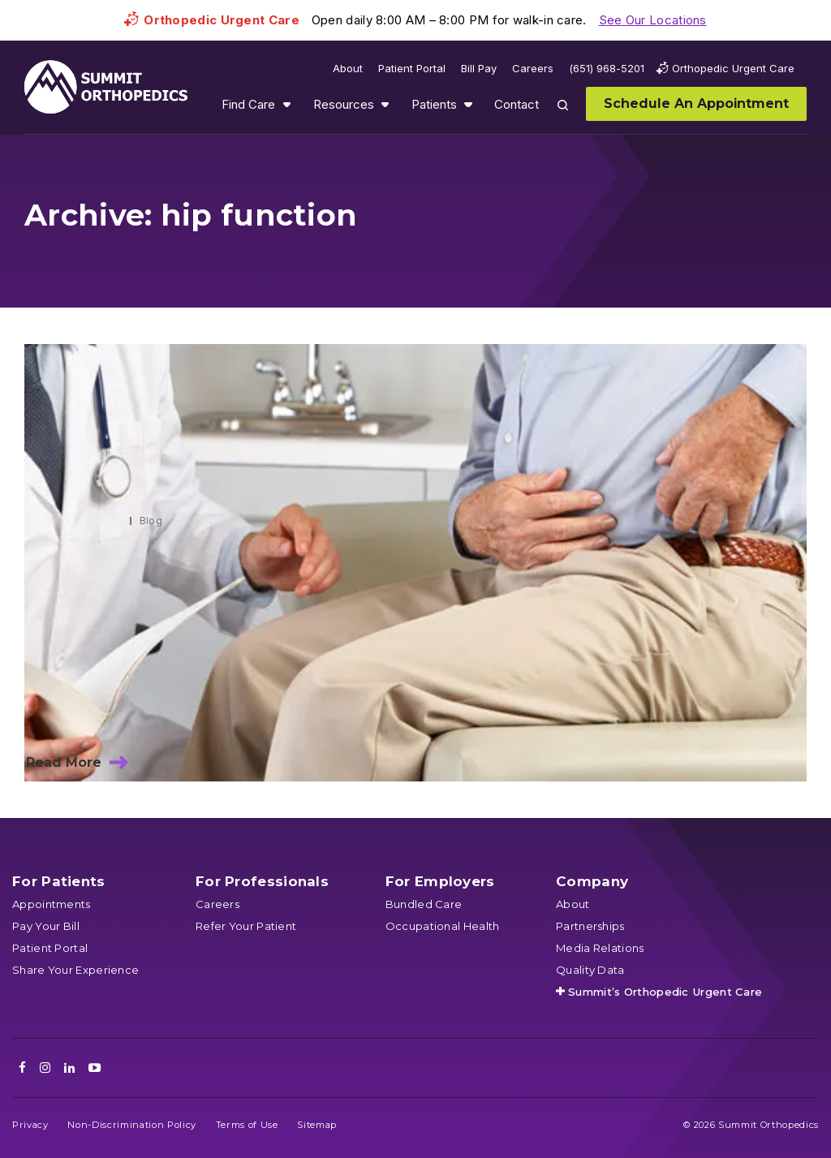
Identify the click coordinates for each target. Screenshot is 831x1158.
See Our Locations (653, 20)
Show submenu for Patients (468, 104)
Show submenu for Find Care (286, 104)
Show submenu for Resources (385, 104)
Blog (151, 520)
